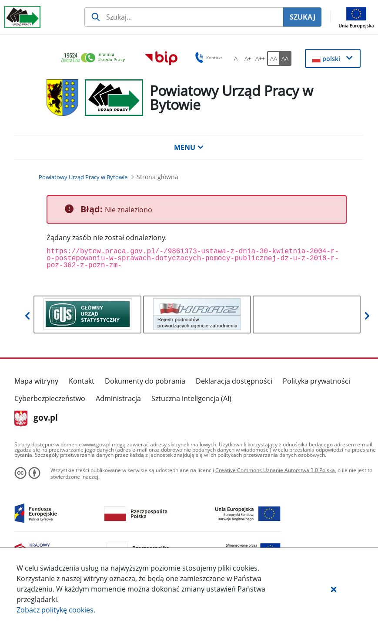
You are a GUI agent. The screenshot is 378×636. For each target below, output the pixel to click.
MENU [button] (189, 147)
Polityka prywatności (316, 381)
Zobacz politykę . (56, 610)
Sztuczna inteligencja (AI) (191, 398)
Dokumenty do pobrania (145, 381)
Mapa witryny (36, 381)
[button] (333, 589)
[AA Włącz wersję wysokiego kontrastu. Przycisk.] (285, 58)
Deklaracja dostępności (234, 381)
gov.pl (36, 418)
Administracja (118, 398)
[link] (95, 58)
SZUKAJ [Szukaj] (302, 17)
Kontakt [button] (207, 58)
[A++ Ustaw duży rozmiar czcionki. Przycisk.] (260, 58)
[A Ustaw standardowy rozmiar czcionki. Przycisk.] (236, 58)
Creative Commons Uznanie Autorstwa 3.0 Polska (275, 470)
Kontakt (81, 381)
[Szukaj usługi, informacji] (183, 17)
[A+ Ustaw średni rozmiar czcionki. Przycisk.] (248, 58)
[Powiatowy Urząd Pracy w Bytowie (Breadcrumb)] (83, 177)
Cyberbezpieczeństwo (49, 398)
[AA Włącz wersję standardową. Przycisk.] (273, 58)
